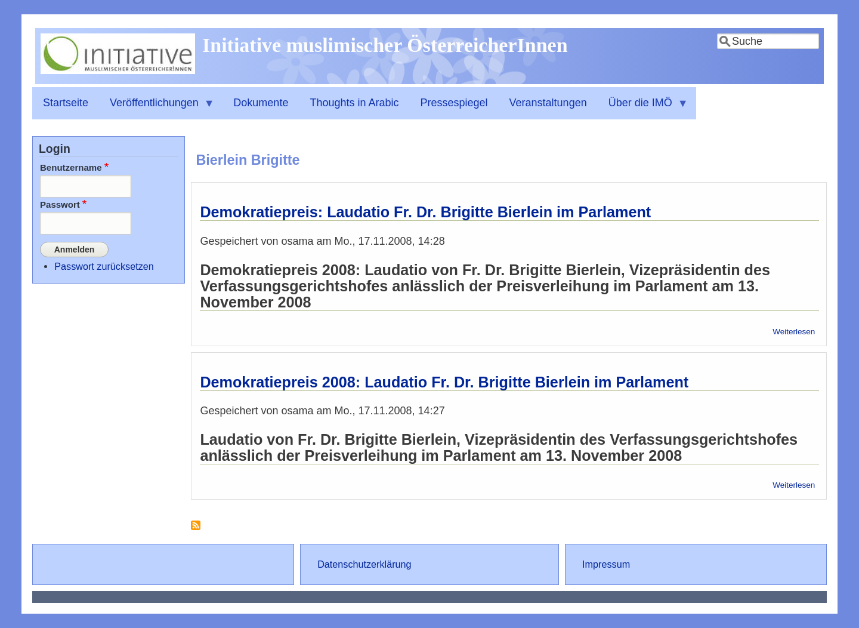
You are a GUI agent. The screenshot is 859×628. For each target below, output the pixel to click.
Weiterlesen (794, 331)
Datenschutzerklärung (364, 564)
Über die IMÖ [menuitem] (643, 108)
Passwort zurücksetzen (103, 265)
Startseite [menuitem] (65, 103)
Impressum (606, 564)
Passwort (60, 204)
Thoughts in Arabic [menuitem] (354, 103)
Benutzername (71, 167)
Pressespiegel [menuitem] (454, 103)
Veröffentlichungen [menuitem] (157, 108)
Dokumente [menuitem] (260, 103)
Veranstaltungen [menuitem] (548, 103)
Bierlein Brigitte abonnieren (195, 530)
